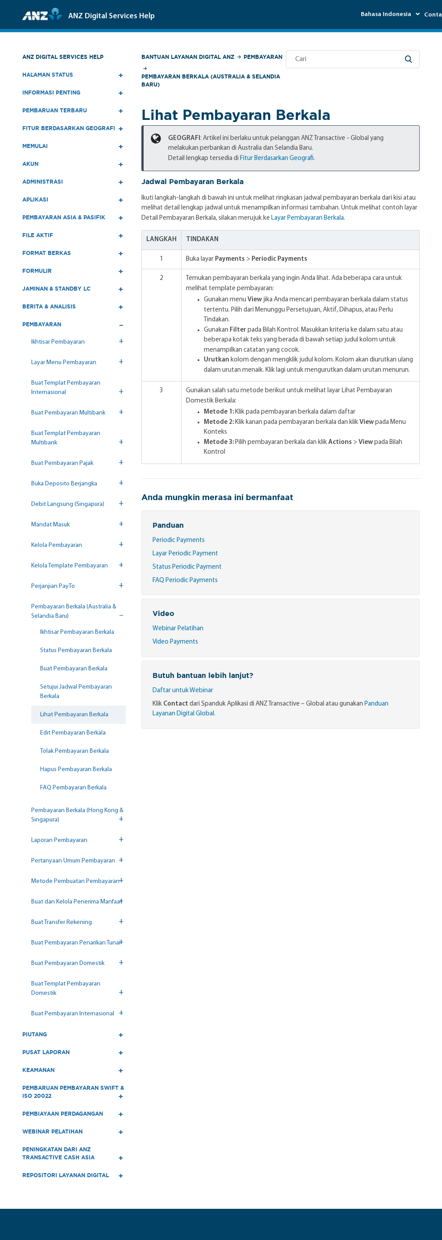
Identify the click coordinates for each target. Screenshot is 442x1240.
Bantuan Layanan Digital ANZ (187, 57)
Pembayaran (263, 57)
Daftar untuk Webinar (183, 690)
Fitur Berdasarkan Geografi (277, 158)
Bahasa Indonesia (387, 14)
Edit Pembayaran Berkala (73, 733)
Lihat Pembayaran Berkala (74, 714)
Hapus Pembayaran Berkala (76, 769)
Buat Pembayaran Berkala (73, 668)
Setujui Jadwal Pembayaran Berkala (76, 692)
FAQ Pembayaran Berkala (73, 787)
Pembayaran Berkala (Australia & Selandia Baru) (210, 80)
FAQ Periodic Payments (185, 580)
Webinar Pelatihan (178, 628)
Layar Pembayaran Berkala (307, 218)
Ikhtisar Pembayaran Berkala (77, 632)
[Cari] (353, 59)
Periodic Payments (179, 540)
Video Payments (175, 642)
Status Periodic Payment (187, 567)
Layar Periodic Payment (185, 553)
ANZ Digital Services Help (62, 57)
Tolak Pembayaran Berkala (74, 751)
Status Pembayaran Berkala (76, 650)
